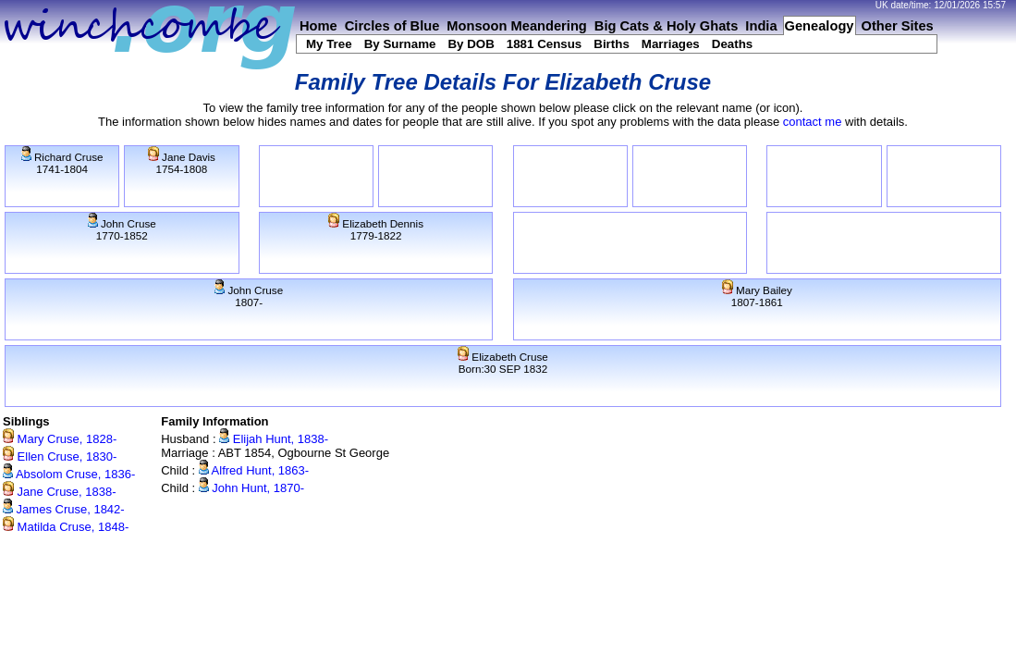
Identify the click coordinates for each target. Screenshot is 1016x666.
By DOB (470, 44)
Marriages (671, 44)
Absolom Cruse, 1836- (69, 474)
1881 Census (544, 44)
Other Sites (898, 25)
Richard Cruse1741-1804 (62, 163)
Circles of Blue (392, 25)
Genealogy (819, 25)
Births (612, 44)
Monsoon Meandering (516, 25)
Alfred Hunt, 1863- (254, 470)
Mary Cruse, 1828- (59, 439)
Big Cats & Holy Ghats (666, 25)
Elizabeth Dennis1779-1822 (375, 229)
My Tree (329, 44)
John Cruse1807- (248, 296)
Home (318, 25)
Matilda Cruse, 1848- (66, 527)
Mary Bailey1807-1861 (757, 296)
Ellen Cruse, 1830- (59, 456)
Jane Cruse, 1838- (59, 492)
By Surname (400, 44)
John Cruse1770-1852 (122, 229)
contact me (812, 122)
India (761, 25)
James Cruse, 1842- (64, 509)
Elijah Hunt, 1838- (273, 439)
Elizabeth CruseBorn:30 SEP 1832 (503, 363)
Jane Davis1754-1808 (181, 163)
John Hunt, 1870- (251, 488)
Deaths (732, 44)
